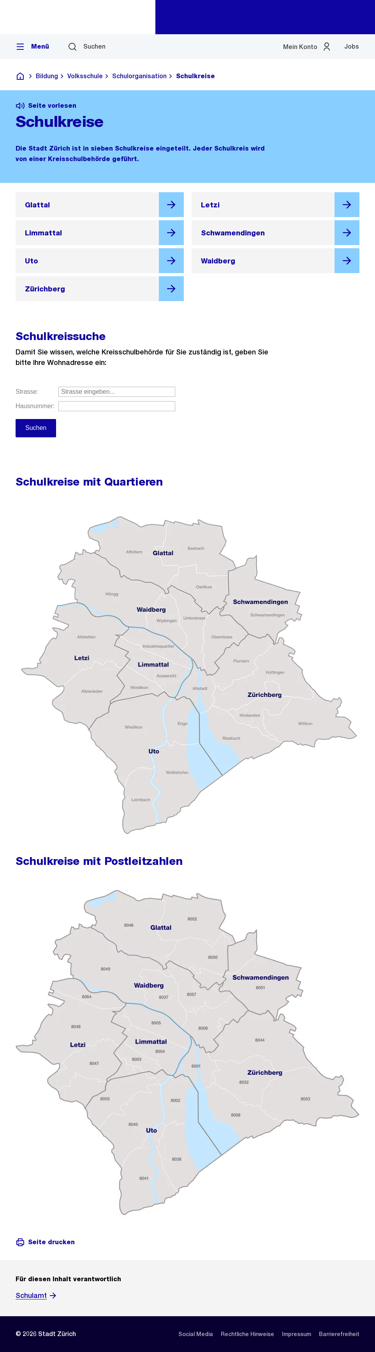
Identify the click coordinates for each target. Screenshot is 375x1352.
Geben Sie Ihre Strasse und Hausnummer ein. (187, 420)
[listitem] (195, 1334)
